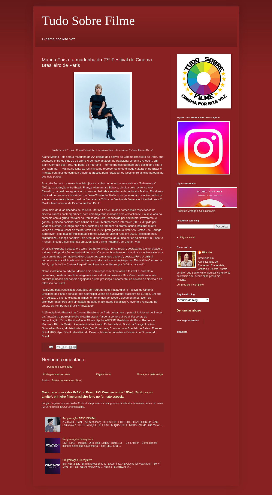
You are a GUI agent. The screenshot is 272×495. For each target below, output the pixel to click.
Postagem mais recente (56, 374)
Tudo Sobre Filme (88, 21)
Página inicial (103, 374)
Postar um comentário (59, 366)
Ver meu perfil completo (190, 284)
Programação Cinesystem (77, 460)
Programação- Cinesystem (78, 439)
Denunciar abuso (189, 310)
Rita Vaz (207, 252)
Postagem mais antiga (150, 374)
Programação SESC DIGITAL (79, 418)
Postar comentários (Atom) (67, 380)
